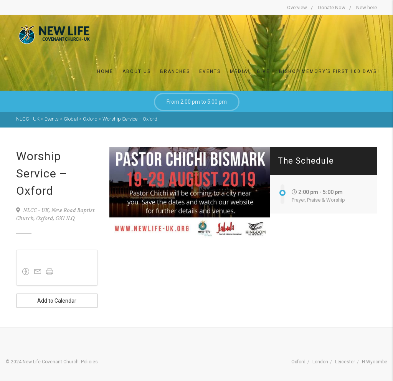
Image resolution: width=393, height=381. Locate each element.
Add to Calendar (56, 301)
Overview (297, 7)
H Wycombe (374, 361)
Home (105, 71)
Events (210, 71)
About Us (136, 71)
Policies (89, 361)
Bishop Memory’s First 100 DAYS (328, 71)
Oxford (298, 361)
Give (263, 71)
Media (239, 71)
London (320, 361)
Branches (175, 71)
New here (366, 7)
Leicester (345, 361)
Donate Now (331, 7)
